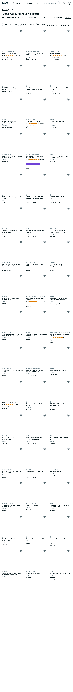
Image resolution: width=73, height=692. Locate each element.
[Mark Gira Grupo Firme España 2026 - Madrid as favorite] (44, 31)
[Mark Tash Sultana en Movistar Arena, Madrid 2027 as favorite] (44, 348)
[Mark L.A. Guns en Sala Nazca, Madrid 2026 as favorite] (21, 516)
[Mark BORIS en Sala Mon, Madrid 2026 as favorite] (21, 174)
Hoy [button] (16, 24)
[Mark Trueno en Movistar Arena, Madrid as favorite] (44, 208)
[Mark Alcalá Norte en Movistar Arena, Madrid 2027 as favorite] (44, 415)
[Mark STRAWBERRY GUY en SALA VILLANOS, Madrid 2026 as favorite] (21, 551)
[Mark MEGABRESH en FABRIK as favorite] (68, 348)
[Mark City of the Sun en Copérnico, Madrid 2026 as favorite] (21, 449)
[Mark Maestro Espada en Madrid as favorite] (68, 516)
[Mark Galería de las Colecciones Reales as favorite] (44, 276)
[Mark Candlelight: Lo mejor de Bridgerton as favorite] (44, 134)
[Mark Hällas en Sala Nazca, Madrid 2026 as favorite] (44, 242)
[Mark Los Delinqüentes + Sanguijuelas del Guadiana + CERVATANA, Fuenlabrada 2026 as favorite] (44, 65)
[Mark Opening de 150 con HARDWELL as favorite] (68, 99)
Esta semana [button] (41, 24)
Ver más (68, 17)
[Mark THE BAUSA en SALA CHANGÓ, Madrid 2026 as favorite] (21, 483)
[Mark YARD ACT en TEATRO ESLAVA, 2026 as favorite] (21, 348)
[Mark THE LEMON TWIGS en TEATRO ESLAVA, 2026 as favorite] (68, 208)
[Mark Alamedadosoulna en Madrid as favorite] (68, 551)
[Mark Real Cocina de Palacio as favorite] (44, 99)
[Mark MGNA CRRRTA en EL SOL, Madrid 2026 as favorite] (21, 415)
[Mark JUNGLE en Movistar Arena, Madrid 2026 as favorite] (68, 134)
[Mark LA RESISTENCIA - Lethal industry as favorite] (44, 449)
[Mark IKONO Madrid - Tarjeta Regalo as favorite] (21, 65)
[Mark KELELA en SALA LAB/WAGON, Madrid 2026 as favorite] (44, 312)
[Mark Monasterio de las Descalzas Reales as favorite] (68, 312)
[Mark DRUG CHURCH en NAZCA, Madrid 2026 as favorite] (68, 382)
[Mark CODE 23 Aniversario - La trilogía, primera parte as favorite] (68, 276)
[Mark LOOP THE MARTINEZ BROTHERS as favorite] (68, 174)
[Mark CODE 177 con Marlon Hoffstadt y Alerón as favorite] (21, 99)
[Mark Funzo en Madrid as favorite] (44, 483)
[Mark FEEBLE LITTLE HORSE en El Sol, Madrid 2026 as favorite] (68, 483)
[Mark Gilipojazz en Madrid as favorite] (44, 551)
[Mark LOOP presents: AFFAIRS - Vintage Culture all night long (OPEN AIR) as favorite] (44, 174)
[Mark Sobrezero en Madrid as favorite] (68, 449)
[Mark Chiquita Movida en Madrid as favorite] (44, 516)
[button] (15, 10)
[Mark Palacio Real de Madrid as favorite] (21, 31)
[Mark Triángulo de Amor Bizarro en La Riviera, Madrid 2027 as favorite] (21, 312)
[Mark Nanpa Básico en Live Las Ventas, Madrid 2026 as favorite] (21, 242)
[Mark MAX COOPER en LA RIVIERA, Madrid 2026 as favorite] (21, 134)
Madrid (4, 10)
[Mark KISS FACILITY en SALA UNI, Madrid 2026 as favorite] (21, 276)
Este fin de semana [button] (27, 24)
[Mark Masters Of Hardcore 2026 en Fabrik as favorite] (68, 65)
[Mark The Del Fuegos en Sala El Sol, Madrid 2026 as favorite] (21, 208)
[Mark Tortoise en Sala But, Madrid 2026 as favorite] (44, 382)
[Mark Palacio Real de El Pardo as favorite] (21, 382)
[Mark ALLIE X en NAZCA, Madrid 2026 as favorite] (68, 415)
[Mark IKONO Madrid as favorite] (68, 31)
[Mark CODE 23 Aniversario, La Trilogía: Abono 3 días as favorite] (68, 242)
